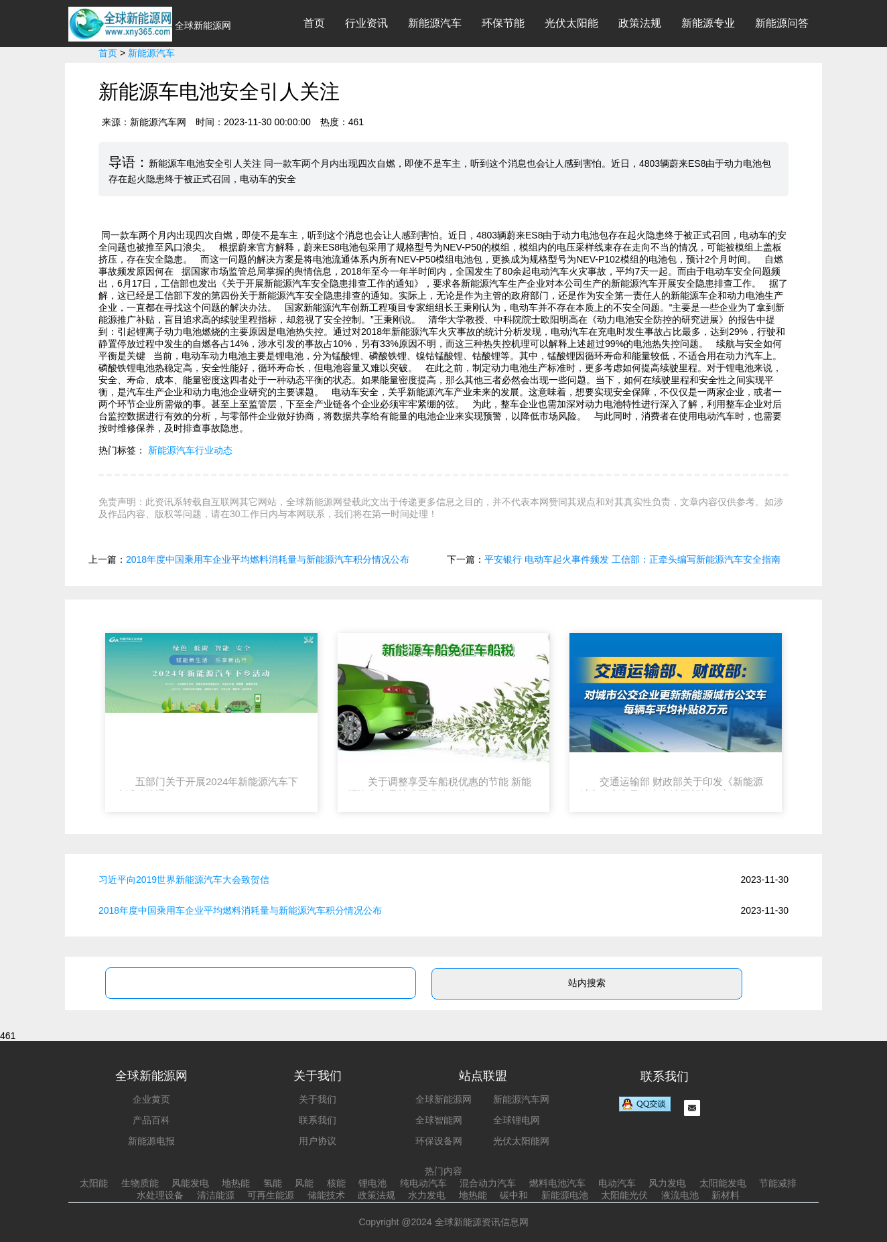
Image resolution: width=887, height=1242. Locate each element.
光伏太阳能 (571, 23)
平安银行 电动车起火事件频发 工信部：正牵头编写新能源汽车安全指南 (632, 559)
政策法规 (639, 23)
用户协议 (317, 1140)
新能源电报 (151, 1140)
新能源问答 (782, 23)
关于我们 (317, 1099)
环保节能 (503, 23)
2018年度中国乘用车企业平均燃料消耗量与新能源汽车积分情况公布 (267, 559)
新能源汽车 (435, 23)
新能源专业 (708, 23)
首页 (314, 23)
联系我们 (317, 1120)
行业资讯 (366, 23)
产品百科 (151, 1120)
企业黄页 (151, 1099)
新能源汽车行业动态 (190, 450)
